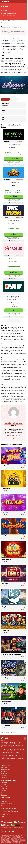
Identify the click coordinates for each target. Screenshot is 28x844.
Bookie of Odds (6, 488)
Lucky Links (5, 583)
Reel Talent (5, 512)
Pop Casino (3, 784)
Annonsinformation (5, 22)
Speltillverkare (4, 773)
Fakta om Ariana (5, 99)
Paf (13, 310)
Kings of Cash (5, 630)
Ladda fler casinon (13, 320)
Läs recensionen (19, 141)
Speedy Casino (4, 786)
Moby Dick (5, 607)
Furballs (4, 536)
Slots (9, 20)
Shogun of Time (6, 465)
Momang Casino (4, 782)
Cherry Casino (4, 788)
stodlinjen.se (17, 162)
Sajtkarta (3, 805)
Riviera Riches (6, 725)
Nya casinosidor (4, 771)
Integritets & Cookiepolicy (6, 803)
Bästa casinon (4, 767)
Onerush (13, 234)
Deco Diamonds (6, 559)
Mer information (14, 99)
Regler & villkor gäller (16, 161)
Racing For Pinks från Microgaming (11, 654)
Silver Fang (5, 678)
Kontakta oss (4, 801)
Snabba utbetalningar (6, 769)
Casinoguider (4, 777)
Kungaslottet (13, 196)
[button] (25, 738)
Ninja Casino (4, 790)
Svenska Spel (13, 272)
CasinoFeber (3, 20)
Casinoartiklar (4, 775)
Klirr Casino (3, 792)
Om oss (2, 799)
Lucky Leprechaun (7, 701)
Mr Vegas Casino (13, 158)
